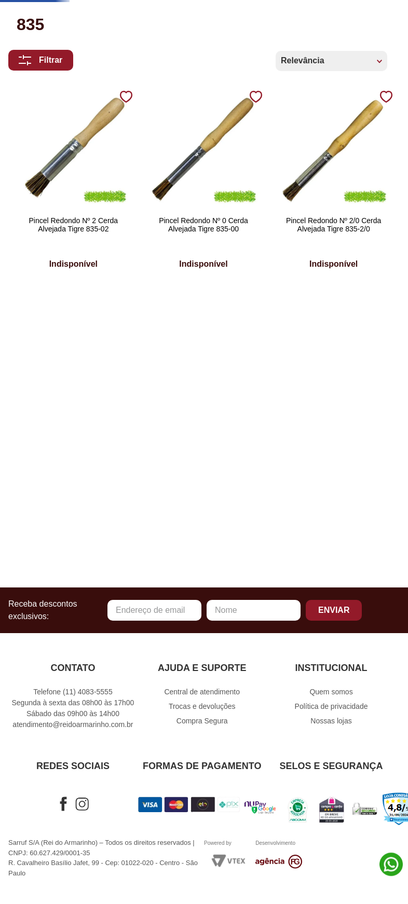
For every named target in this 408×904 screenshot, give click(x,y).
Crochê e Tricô (52, 147)
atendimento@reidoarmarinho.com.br (72, 727)
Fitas (27, 167)
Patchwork (42, 207)
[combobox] (181, 25)
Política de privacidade (331, 709)
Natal (29, 187)
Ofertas (35, 247)
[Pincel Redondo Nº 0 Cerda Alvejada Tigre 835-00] (154, 435)
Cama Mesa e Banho (61, 107)
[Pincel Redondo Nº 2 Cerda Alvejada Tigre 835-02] (57, 435)
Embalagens (45, 227)
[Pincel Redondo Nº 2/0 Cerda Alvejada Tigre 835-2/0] (252, 435)
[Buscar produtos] (309, 24)
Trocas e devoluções (202, 709)
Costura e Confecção (68, 127)
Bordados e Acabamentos (77, 87)
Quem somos (330, 694)
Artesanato (44, 67)
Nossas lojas (330, 723)
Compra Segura (202, 723)
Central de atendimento (202, 694)
